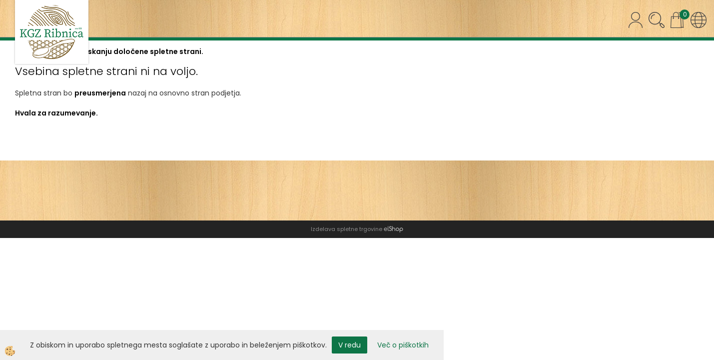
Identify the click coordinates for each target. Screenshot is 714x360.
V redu (349, 345)
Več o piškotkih (403, 345)
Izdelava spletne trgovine (346, 229)
